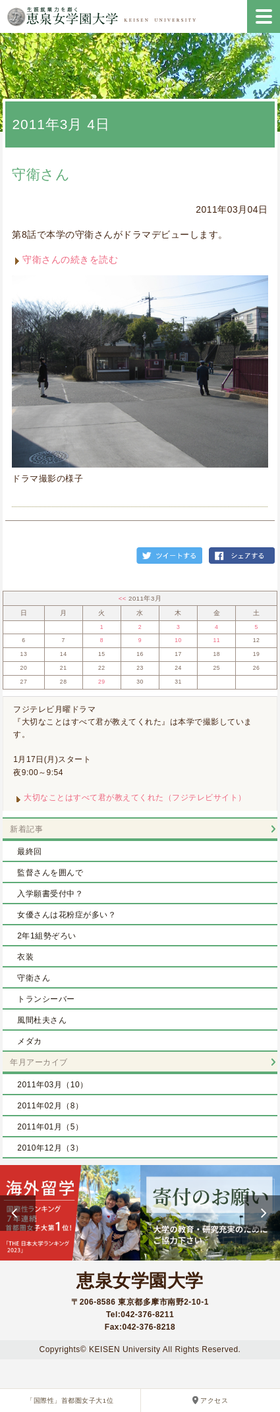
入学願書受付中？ (50, 893)
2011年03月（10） (52, 1084)
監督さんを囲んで (50, 872)
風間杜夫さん (42, 1020)
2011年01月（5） (50, 1126)
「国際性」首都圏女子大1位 (69, 1400)
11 (216, 640)
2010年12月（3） (50, 1148)
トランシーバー (46, 999)
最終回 (29, 851)
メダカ (29, 1041)
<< (123, 598)
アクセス (214, 1400)
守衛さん (41, 174)
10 (178, 640)
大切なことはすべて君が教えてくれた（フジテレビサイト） (135, 797)
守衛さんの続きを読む (70, 259)
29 (101, 681)
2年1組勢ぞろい (46, 935)
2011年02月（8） (50, 1105)
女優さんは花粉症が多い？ (66, 914)
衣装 (25, 957)
